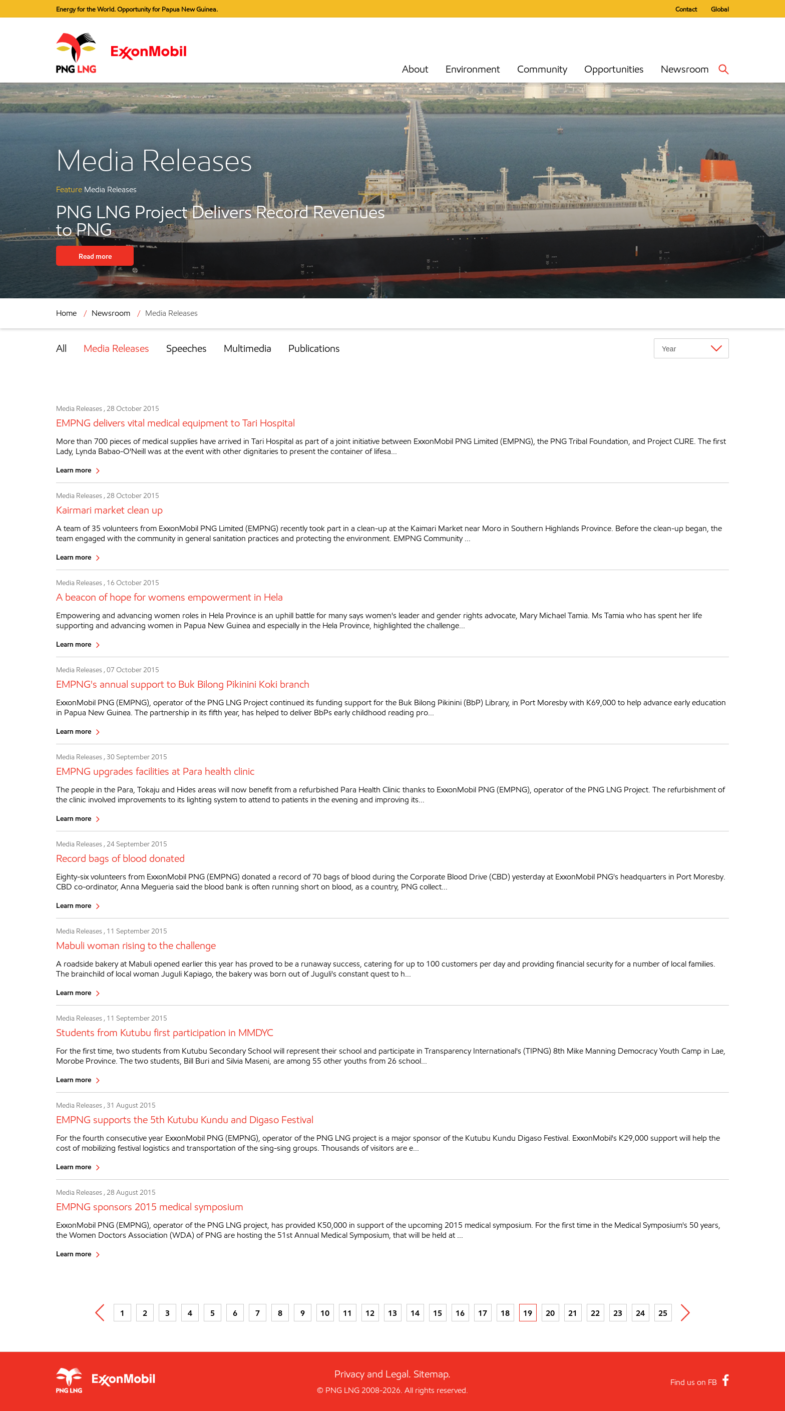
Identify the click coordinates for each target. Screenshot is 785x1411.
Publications (314, 348)
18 (505, 1313)
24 (640, 1313)
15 (437, 1313)
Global (720, 9)
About (415, 69)
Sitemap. (432, 1374)
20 (550, 1313)
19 (527, 1313)
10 (324, 1313)
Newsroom (685, 69)
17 (482, 1313)
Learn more (73, 469)
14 (415, 1313)
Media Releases (171, 313)
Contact (686, 9)
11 (347, 1313)
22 (595, 1313)
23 (617, 1313)
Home (66, 313)
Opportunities (614, 69)
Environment (473, 69)
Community (542, 69)
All (61, 348)
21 (572, 1313)
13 (392, 1313)
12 (369, 1313)
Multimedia (247, 348)
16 (460, 1313)
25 (662, 1313)
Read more (95, 256)
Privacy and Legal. (372, 1374)
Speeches (186, 348)
